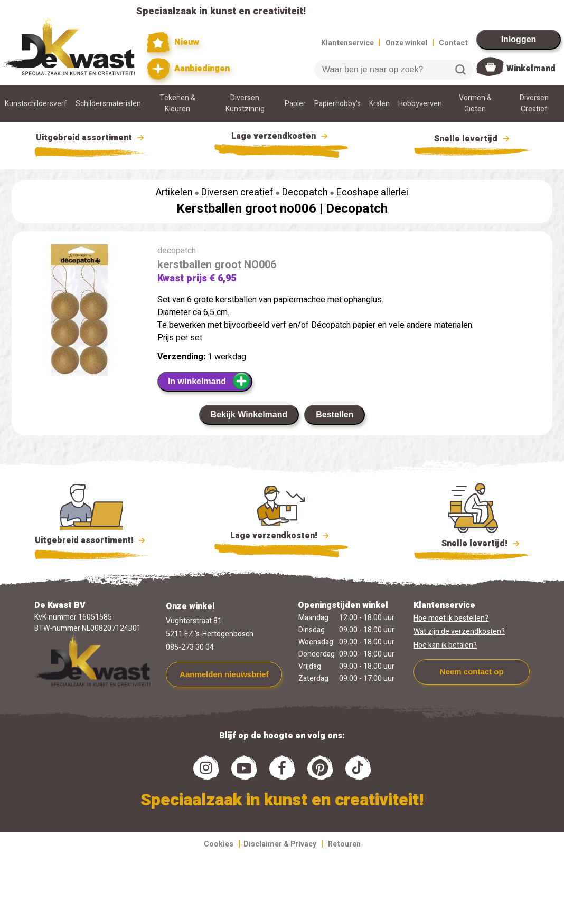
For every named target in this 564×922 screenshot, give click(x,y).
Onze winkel (406, 43)
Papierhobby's (337, 103)
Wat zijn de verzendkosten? (459, 631)
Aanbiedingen (188, 69)
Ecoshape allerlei (372, 192)
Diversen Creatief (534, 103)
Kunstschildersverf (36, 103)
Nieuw (173, 42)
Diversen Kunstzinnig (245, 103)
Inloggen (519, 39)
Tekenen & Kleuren (177, 103)
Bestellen (334, 414)
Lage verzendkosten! (281, 537)
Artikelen (174, 192)
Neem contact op (472, 671)
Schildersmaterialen (108, 103)
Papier (295, 103)
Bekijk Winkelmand (249, 414)
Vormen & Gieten (475, 103)
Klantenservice (347, 43)
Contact (453, 43)
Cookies (218, 844)
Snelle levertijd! (473, 542)
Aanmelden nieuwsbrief (224, 674)
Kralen (379, 103)
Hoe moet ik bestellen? (450, 618)
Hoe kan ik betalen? (445, 645)
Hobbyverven (420, 103)
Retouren (344, 844)
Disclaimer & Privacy (279, 844)
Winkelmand (531, 68)
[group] (79, 312)
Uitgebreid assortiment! (91, 540)
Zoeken (460, 69)
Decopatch (305, 192)
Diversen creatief (237, 192)
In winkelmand (209, 381)
